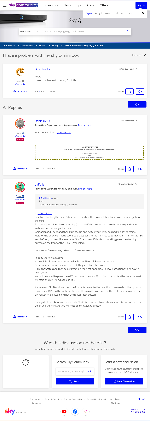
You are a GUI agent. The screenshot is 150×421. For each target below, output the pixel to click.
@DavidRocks (64, 132)
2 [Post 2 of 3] (39, 169)
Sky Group (115, 403)
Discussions (50, 5)
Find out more (85, 125)
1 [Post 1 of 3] (39, 91)
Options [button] (136, 55)
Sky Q (75, 20)
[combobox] (81, 31)
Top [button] (143, 399)
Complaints (115, 399)
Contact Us (36, 403)
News (67, 5)
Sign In (141, 5)
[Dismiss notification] (143, 13)
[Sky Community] (23, 5)
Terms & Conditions (53, 399)
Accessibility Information (97, 399)
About (91, 5)
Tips (79, 5)
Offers (104, 5)
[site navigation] (4, 5)
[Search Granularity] (30, 31)
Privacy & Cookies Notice (74, 399)
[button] (142, 69)
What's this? (20, 84)
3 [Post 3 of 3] (39, 317)
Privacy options (36, 399)
